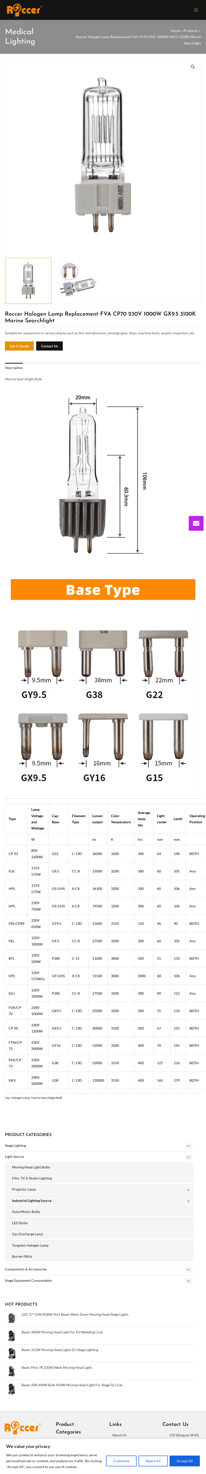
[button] (193, 69)
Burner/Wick (22, 1259)
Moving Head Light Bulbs (31, 1169)
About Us (119, 1438)
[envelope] (196, 523)
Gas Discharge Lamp (27, 1236)
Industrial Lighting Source (31, 1203)
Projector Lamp (24, 1192)
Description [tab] (14, 370)
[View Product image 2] (78, 283)
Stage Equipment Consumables (28, 1283)
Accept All (185, 1461)
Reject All (153, 1461)
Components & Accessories (26, 1272)
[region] (103, 1456)
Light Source (14, 1159)
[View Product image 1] (28, 283)
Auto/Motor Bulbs (26, 1214)
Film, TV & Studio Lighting (32, 1181)
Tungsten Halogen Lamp (30, 1248)
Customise (121, 1461)
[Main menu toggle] (196, 11)
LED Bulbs (20, 1225)
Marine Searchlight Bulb (46, 1100)
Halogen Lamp (21, 1100)
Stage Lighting (15, 1148)
